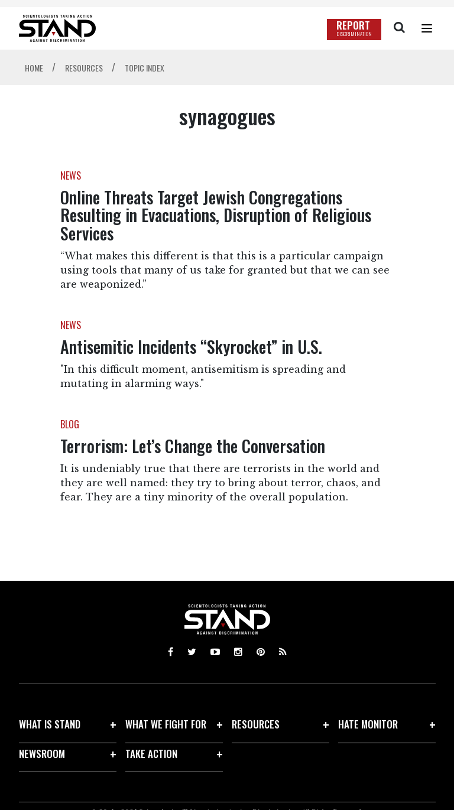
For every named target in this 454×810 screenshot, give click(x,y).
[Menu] (427, 28)
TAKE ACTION (151, 753)
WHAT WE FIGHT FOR (165, 724)
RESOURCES (256, 724)
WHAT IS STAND (49, 724)
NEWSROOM (42, 753)
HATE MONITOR (368, 724)
